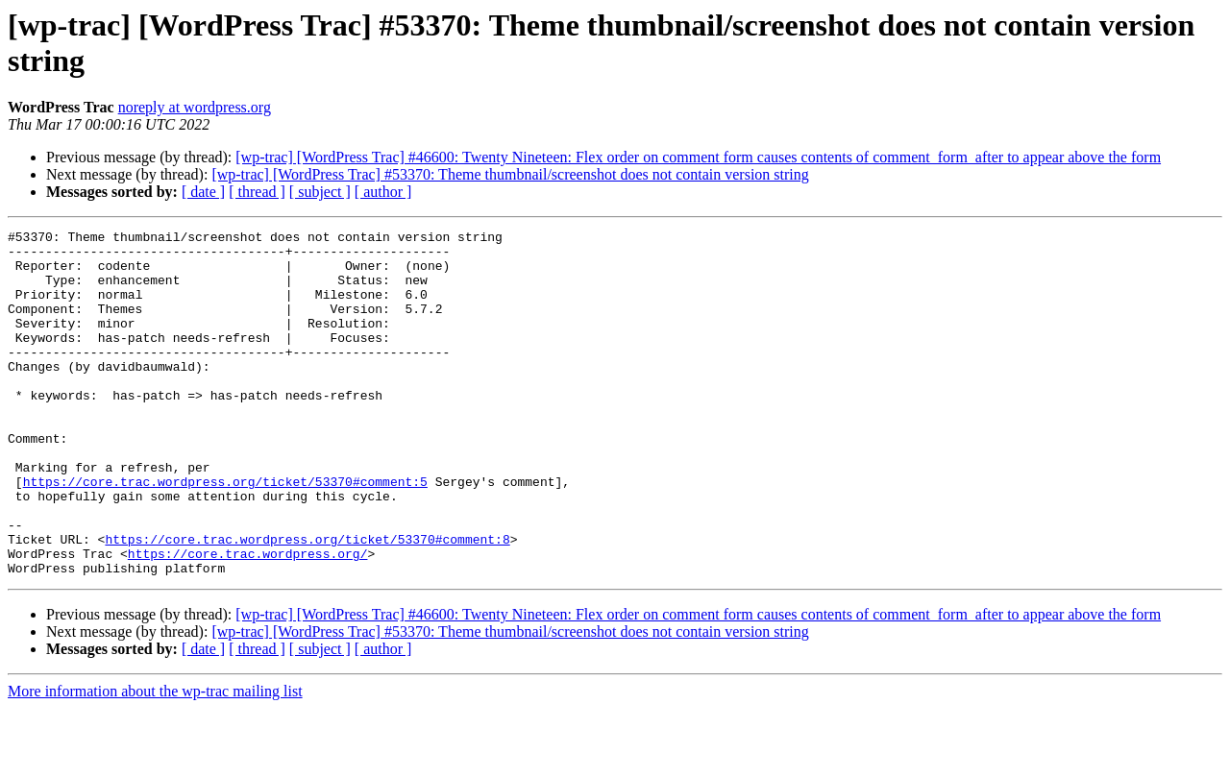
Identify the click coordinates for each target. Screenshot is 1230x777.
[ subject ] (320, 191)
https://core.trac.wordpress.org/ (248, 619)
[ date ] (203, 191)
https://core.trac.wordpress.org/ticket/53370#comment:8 (307, 602)
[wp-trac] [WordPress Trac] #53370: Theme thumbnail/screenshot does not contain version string (509, 174)
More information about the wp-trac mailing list (155, 760)
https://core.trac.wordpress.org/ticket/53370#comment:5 (225, 533)
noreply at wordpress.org (194, 107)
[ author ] (383, 191)
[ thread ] (257, 191)
